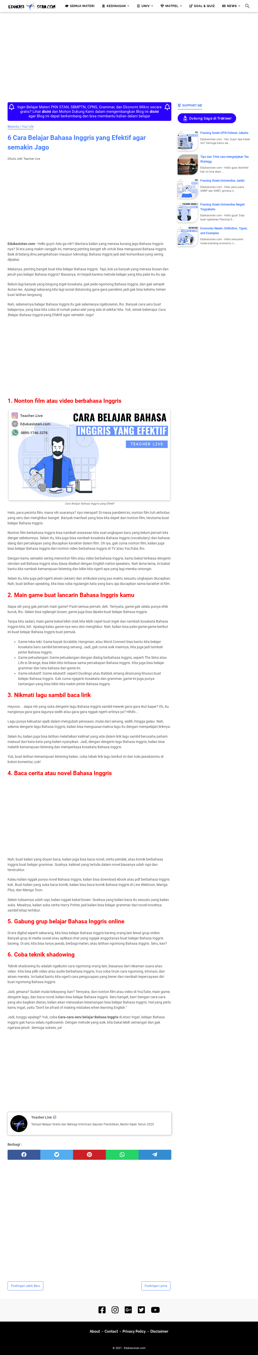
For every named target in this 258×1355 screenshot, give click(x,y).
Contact (111, 1331)
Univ (142, 6)
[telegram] (155, 1155)
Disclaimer (159, 1331)
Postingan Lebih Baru (25, 1286)
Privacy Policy (134, 1331)
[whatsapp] (122, 1155)
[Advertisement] (129, 56)
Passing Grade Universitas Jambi (222, 180)
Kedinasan (113, 6)
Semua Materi (79, 6)
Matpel (168, 6)
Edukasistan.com (135, 1348)
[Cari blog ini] (247, 6)
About (95, 1331)
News (229, 6)
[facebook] (24, 1155)
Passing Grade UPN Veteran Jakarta (224, 133)
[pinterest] (89, 1155)
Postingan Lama (156, 1286)
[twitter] (56, 1155)
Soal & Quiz (201, 6)
